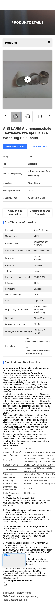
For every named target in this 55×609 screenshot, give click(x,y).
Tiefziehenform (23, 593)
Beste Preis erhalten (15, 146)
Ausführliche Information (15, 213)
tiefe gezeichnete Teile (15, 600)
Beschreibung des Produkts (40, 213)
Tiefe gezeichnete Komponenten (20, 596)
